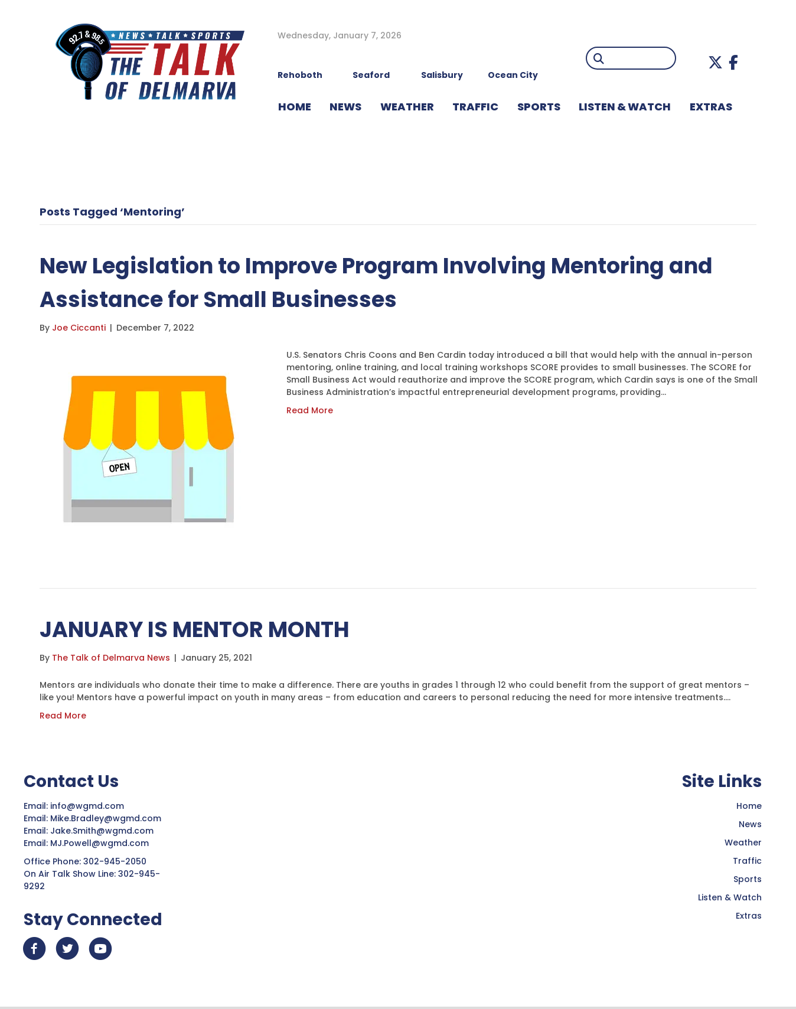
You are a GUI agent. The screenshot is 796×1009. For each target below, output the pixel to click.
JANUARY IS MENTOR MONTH (200, 629)
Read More (309, 410)
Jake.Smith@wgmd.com (103, 831)
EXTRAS (711, 106)
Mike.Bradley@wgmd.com (105, 818)
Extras (749, 916)
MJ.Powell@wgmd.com (102, 843)
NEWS (345, 106)
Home (749, 806)
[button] (715, 62)
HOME (294, 106)
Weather (743, 842)
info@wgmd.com (88, 806)
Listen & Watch (730, 897)
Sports (538, 106)
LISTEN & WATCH (625, 106)
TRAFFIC (475, 106)
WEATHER (407, 106)
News (750, 824)
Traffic (747, 861)
